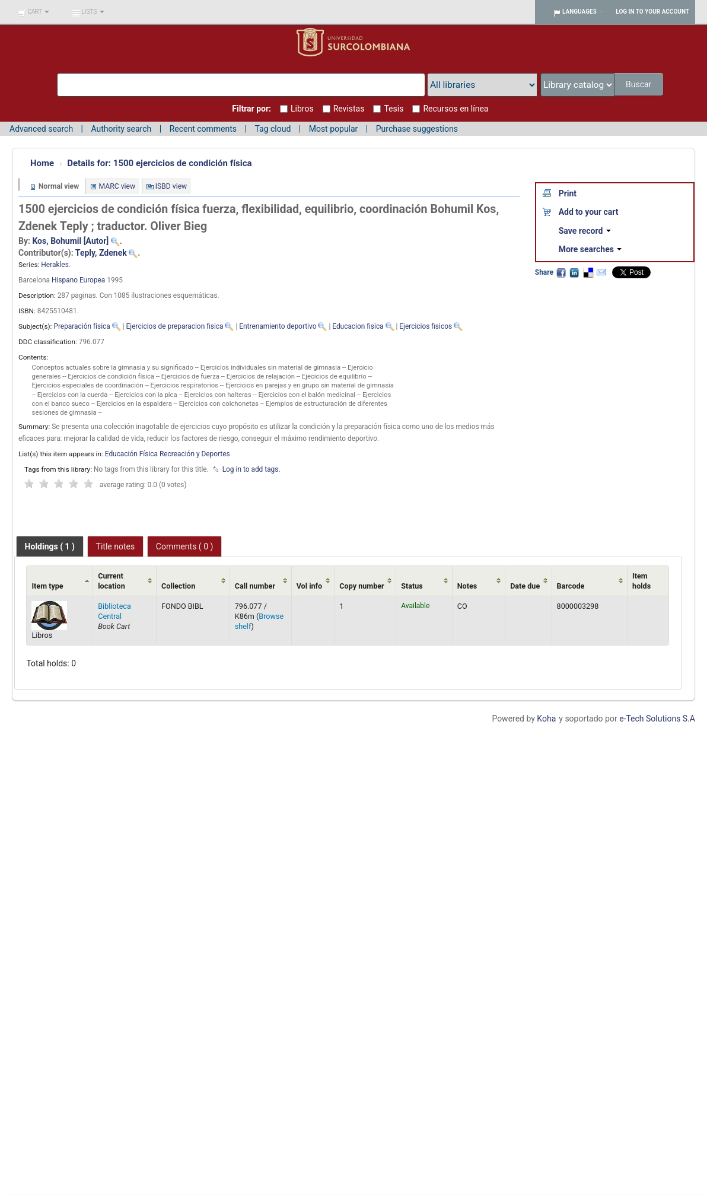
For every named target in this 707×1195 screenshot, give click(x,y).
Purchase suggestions (417, 129)
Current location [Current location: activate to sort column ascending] (111, 580)
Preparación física (81, 326)
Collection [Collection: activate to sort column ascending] (178, 585)
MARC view (117, 186)
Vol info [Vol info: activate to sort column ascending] (310, 585)
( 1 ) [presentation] (50, 546)
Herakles (54, 264)
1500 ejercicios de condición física (159, 163)
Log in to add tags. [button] (251, 469)
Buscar (638, 84)
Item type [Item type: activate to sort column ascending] (47, 585)
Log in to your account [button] (652, 11)
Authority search (121, 129)
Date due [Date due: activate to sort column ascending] (525, 585)
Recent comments (203, 129)
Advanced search (41, 129)
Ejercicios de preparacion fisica (175, 326)
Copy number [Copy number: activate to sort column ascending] (361, 585)
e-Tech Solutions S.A (657, 718)
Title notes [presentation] (115, 546)
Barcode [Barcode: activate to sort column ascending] (571, 585)
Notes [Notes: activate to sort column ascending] (467, 585)
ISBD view (171, 186)
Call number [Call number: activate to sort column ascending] (255, 585)
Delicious (588, 272)
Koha (546, 718)
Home (42, 163)
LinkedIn (574, 272)
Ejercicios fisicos (425, 326)
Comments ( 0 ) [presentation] (185, 546)
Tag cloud (272, 129)
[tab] (50, 546)
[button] (33, 12)
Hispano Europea (78, 280)
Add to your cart (589, 212)
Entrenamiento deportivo (277, 326)
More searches (590, 249)
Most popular (333, 129)
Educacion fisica (357, 326)
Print (568, 193)
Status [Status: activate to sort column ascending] (412, 585)
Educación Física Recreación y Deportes (167, 454)
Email (601, 272)
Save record (585, 231)
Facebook (561, 272)
